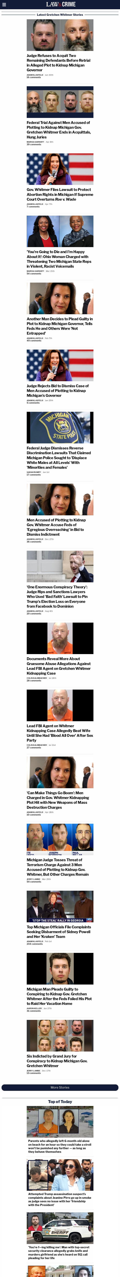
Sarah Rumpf (34, 472)
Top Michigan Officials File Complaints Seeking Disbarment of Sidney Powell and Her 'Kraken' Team (59, 932)
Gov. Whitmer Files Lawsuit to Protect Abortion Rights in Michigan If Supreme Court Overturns (60, 194)
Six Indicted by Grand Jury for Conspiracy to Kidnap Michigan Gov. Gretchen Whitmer (57, 1061)
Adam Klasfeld (35, 75)
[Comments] (60, 77)
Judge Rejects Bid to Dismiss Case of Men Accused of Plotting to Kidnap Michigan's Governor (58, 391)
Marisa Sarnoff (35, 142)
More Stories (60, 1087)
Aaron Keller (34, 1008)
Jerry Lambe (33, 879)
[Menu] (4, 4)
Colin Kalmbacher (37, 678)
